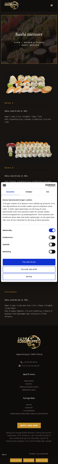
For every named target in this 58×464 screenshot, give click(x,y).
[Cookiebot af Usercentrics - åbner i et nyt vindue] (45, 185)
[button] (51, 5)
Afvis (29, 277)
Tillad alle (29, 262)
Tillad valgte (29, 269)
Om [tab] (47, 192)
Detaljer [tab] (29, 192)
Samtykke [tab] (10, 192)
